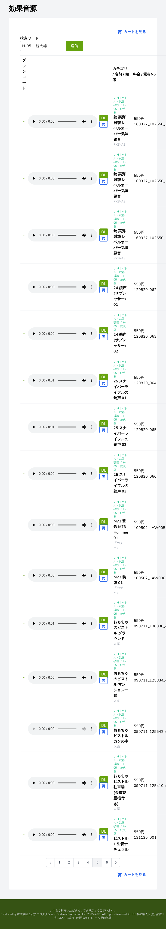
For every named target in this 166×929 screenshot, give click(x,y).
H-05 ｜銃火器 (120, 108)
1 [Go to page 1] (59, 862)
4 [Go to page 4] (88, 862)
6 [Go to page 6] (107, 862)
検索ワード (29, 38)
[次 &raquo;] (115, 862)
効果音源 (23, 8)
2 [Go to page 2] (69, 862)
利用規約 (82, 918)
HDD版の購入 (139, 914)
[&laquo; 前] (50, 862)
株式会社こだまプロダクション (36, 914)
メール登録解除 (101, 918)
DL (103, 118)
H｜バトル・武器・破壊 (120, 101)
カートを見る (130, 31)
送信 (74, 46)
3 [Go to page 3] (78, 862)
